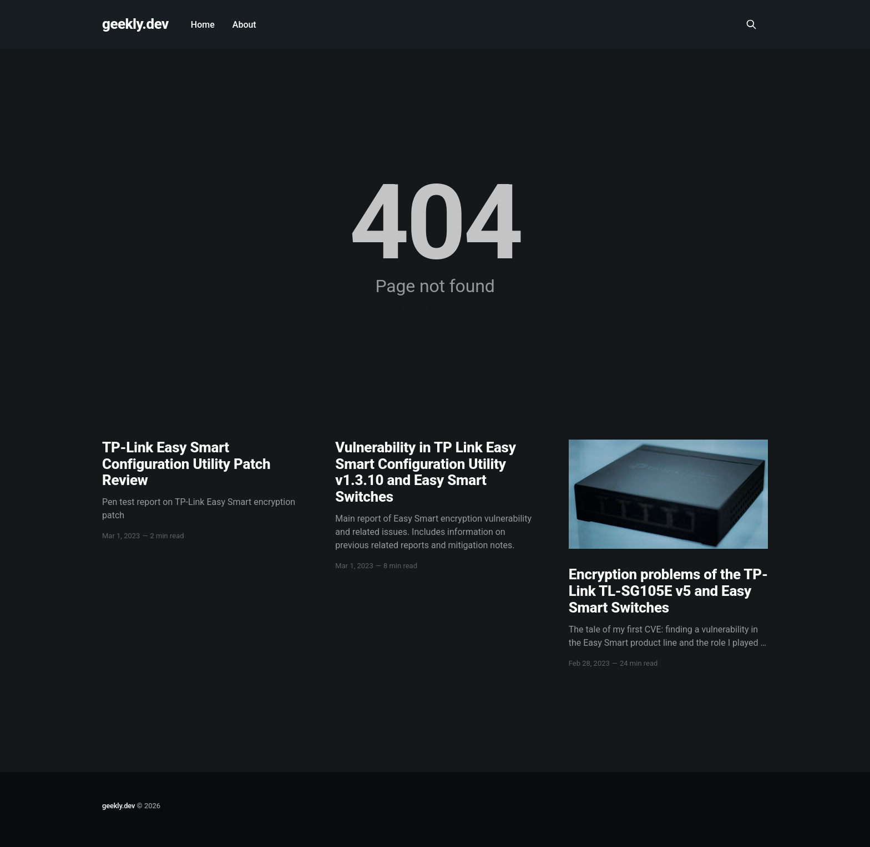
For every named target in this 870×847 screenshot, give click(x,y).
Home (203, 24)
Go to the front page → (435, 307)
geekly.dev (135, 24)
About (244, 24)
